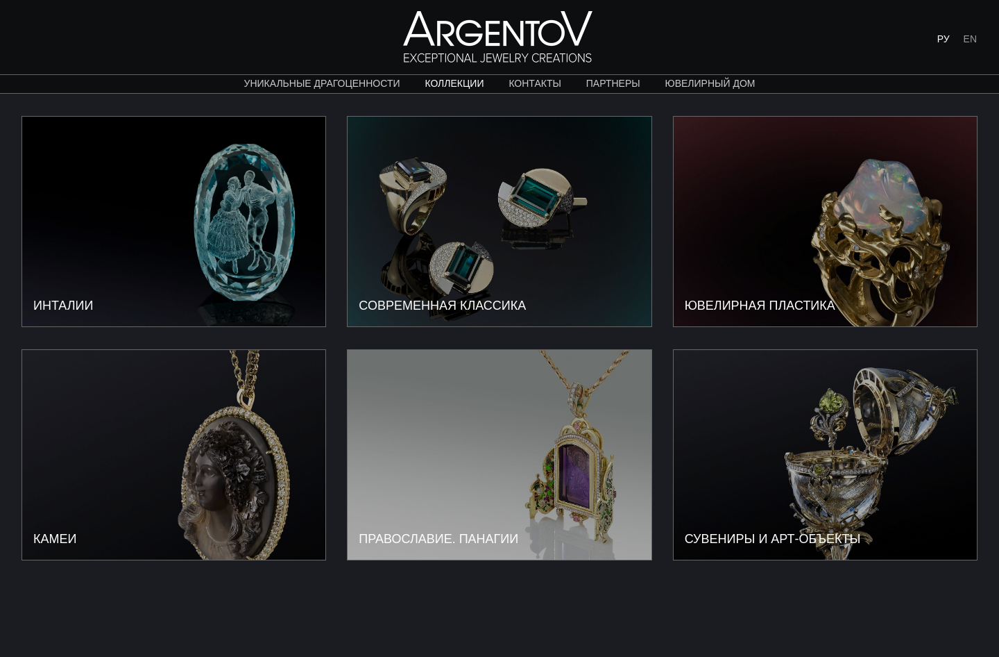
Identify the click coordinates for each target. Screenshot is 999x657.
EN (970, 38)
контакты (535, 83)
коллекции (454, 83)
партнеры (613, 83)
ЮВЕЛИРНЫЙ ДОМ (710, 83)
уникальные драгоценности (322, 83)
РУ (943, 38)
